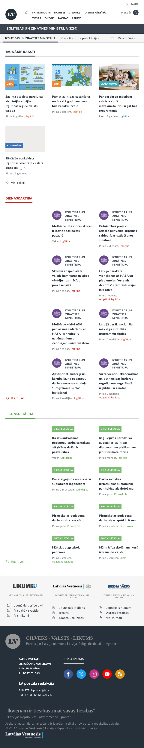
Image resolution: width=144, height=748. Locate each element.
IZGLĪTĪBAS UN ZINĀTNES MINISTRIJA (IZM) (41, 28)
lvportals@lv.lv (40, 690)
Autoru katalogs (117, 612)
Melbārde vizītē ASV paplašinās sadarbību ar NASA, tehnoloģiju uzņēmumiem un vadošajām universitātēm (70, 334)
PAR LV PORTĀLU (29, 659)
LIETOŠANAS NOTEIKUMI (35, 664)
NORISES (59, 13)
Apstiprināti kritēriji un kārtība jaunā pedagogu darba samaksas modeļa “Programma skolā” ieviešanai (69, 383)
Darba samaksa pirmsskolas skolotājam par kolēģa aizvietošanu (116, 484)
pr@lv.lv (47, 695)
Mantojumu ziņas (71, 617)
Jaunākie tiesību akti (28, 605)
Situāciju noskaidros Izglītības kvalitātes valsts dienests (24, 163)
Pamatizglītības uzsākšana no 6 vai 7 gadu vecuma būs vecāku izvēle (71, 101)
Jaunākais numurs (118, 607)
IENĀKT (134, 4)
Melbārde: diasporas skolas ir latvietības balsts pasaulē (72, 231)
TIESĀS (36, 18)
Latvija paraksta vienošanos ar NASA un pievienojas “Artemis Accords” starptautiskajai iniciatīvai (117, 280)
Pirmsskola (120, 494)
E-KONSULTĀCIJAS (56, 18)
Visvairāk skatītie (26, 610)
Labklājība (66, 458)
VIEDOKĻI (75, 13)
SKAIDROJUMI (41, 13)
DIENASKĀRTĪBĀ (95, 13)
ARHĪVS (77, 18)
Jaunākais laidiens (72, 607)
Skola (123, 558)
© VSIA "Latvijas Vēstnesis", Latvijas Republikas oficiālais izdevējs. (51, 728)
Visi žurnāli (114, 617)
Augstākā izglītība (110, 299)
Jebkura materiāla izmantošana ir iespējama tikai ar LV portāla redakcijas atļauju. (62, 723)
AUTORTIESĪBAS (29, 673)
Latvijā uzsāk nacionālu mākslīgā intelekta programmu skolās (116, 329)
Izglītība (31, 116)
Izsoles (64, 612)
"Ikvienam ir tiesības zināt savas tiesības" (50, 710)
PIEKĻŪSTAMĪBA (29, 669)
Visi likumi (21, 615)
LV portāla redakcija (36, 683)
